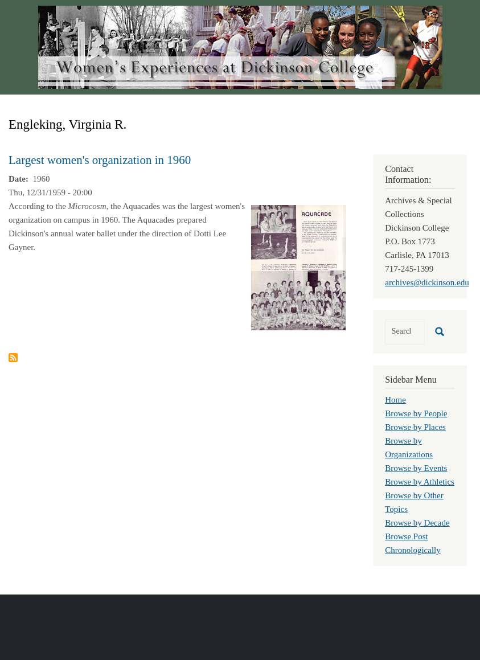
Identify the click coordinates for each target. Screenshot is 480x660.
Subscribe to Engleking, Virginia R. (13, 357)
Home (395, 399)
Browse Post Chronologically (413, 543)
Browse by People (416, 413)
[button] (298, 266)
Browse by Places (415, 427)
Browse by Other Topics (414, 502)
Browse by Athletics (419, 481)
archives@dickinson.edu (427, 282)
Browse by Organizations (409, 447)
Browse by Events (416, 468)
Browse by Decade (417, 522)
